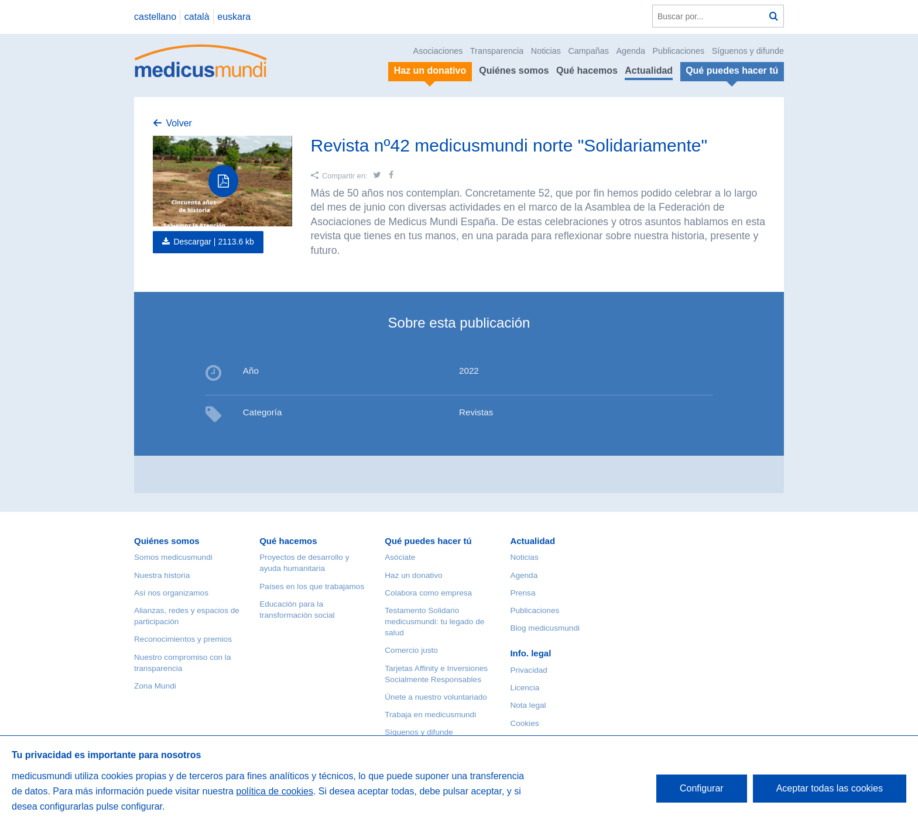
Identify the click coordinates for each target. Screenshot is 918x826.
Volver (178, 123)
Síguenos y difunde (748, 51)
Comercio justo (411, 650)
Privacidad (528, 670)
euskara (234, 17)
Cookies (524, 723)
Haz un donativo (413, 575)
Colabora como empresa (428, 592)
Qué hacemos (587, 70)
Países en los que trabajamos (311, 586)
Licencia (524, 687)
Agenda (630, 51)
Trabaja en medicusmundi (430, 714)
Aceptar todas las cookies (829, 788)
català (197, 17)
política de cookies (274, 791)
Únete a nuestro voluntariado (436, 697)
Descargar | (213, 241)
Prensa (522, 592)
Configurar (702, 788)
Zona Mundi (155, 686)
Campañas (588, 51)
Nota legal (528, 705)
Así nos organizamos (171, 592)
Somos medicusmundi (173, 557)
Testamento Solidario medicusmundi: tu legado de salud (434, 621)
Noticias (546, 51)
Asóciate (400, 557)
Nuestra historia (162, 575)
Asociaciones (438, 51)
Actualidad (649, 70)
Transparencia (496, 51)
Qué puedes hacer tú (428, 541)
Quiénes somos (514, 70)
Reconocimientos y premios (183, 639)
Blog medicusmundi (545, 628)
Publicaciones (679, 51)
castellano (155, 17)
